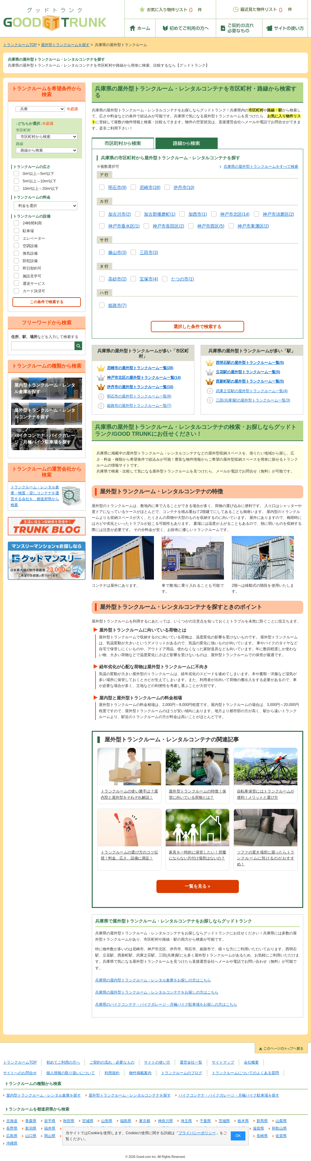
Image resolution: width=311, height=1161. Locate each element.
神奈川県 (165, 1121)
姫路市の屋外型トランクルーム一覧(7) (139, 405)
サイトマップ (223, 1062)
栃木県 (243, 1121)
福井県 (49, 1128)
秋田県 (68, 1121)
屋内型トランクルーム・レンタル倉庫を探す (44, 388)
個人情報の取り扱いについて (70, 1073)
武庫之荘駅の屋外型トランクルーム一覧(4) (252, 391)
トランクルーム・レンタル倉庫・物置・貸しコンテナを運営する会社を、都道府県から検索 (35, 496)
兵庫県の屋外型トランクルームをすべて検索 (261, 166)
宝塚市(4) (149, 279)
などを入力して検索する (44, 337)
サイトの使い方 (157, 1062)
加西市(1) (197, 214)
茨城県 (224, 1121)
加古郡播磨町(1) (159, 214)
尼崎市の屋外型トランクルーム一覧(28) (140, 368)
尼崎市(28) (150, 187)
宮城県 (87, 1121)
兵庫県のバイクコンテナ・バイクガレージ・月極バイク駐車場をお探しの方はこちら (166, 1004)
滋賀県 (258, 1128)
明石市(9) (117, 187)
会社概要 (251, 1062)
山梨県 (281, 1121)
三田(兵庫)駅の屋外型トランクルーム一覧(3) (253, 400)
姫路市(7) (117, 305)
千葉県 (205, 1121)
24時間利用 (32, 223)
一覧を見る (196, 886)
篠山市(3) (117, 252)
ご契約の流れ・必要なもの (112, 1062)
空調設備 (30, 246)
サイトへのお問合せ (20, 1073)
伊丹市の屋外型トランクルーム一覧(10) (140, 387)
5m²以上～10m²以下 (39, 181)
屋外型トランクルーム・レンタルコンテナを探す (44, 414)
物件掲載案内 (140, 1073)
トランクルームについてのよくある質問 (245, 1073)
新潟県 (30, 1128)
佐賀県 (281, 1136)
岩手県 (49, 1121)
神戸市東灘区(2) (253, 226)
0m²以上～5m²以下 (38, 174)
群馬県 (262, 1121)
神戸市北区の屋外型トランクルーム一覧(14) (144, 377)
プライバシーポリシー (197, 1133)
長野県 (11, 1128)
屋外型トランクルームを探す (65, 45)
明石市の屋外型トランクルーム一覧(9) (139, 396)
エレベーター (34, 238)
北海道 (11, 1121)
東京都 (144, 1121)
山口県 (30, 1136)
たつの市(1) (182, 279)
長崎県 (262, 1136)
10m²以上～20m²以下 (40, 188)
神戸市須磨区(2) (278, 214)
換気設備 (30, 253)
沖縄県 (11, 1143)
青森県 (30, 1121)
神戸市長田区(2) (168, 226)
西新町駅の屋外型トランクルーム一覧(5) (250, 381)
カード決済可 (34, 291)
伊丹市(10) (184, 187)
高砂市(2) (117, 279)
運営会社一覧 (191, 1062)
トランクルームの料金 (31, 197)
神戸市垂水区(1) (124, 226)
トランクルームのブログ (181, 1073)
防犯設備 (30, 261)
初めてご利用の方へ (63, 1062)
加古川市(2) (119, 214)
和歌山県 (279, 1128)
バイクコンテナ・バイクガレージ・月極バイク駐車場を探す (44, 439)
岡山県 (49, 1136)
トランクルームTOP (20, 45)
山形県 (106, 1121)
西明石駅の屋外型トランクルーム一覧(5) (250, 362)
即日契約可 (32, 268)
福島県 (125, 1121)
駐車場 (28, 231)
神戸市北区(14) (235, 214)
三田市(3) (149, 252)
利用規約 (111, 1073)
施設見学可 (32, 276)
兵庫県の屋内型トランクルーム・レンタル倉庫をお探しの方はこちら (153, 980)
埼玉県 (186, 1121)
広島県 (11, 1136)
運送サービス (34, 283)
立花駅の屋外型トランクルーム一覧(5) (248, 372)
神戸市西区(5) (210, 226)
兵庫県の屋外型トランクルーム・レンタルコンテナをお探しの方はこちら (156, 992)
